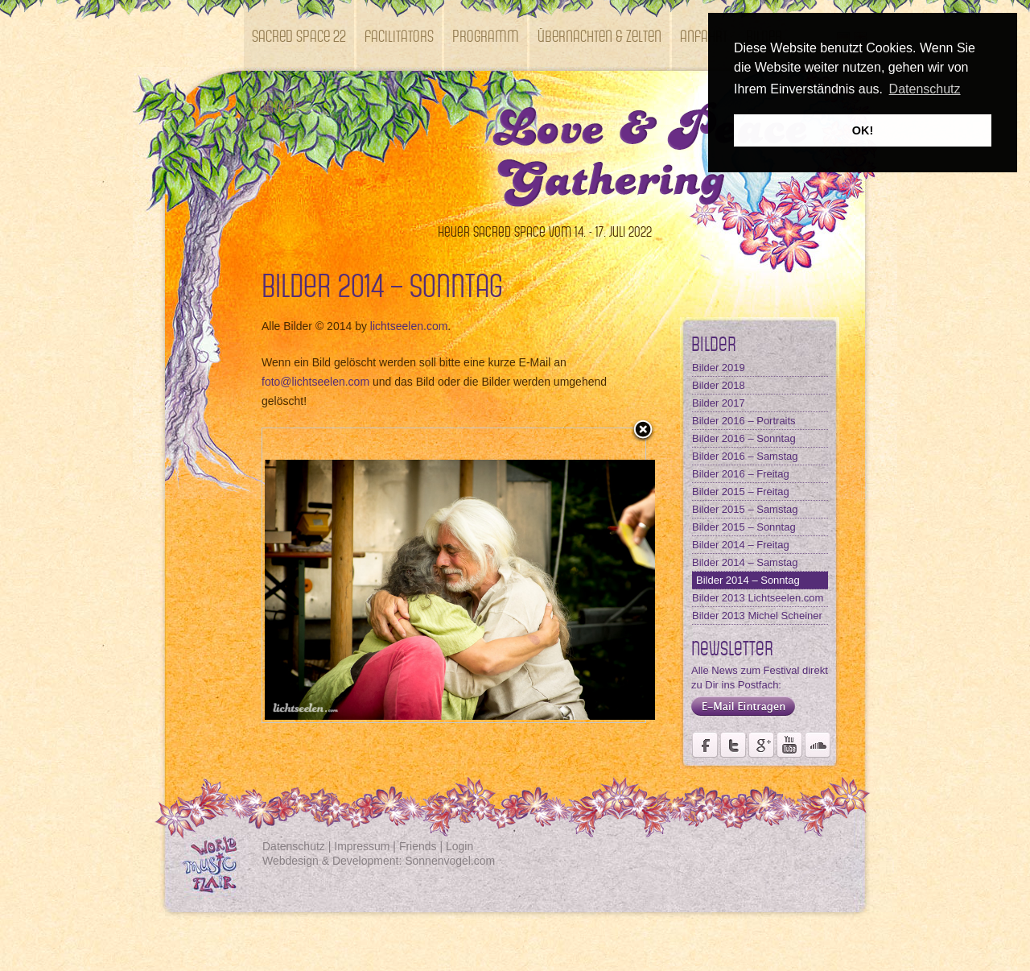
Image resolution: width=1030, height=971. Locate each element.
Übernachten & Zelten (599, 35)
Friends (418, 846)
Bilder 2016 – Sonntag (744, 438)
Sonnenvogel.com (450, 860)
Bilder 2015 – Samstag (745, 509)
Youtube (789, 745)
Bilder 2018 (718, 385)
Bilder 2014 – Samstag (745, 562)
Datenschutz (293, 846)
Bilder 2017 (718, 403)
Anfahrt (703, 35)
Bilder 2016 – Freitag (740, 474)
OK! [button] (862, 130)
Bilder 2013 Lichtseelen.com (757, 598)
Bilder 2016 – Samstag (745, 456)
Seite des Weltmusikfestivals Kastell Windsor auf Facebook (705, 745)
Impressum (361, 846)
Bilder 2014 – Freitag (740, 545)
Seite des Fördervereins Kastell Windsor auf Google (761, 745)
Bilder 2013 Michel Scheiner (757, 615)
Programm (485, 35)
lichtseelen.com (409, 326)
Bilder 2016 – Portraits (744, 421)
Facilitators (399, 35)
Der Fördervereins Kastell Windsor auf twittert (733, 745)
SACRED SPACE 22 (299, 35)
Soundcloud (817, 745)
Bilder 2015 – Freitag (740, 492)
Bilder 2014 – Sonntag (748, 580)
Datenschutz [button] (925, 89)
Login (459, 846)
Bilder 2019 (718, 368)
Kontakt (275, 105)
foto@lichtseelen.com (315, 381)
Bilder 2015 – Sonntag (744, 527)
